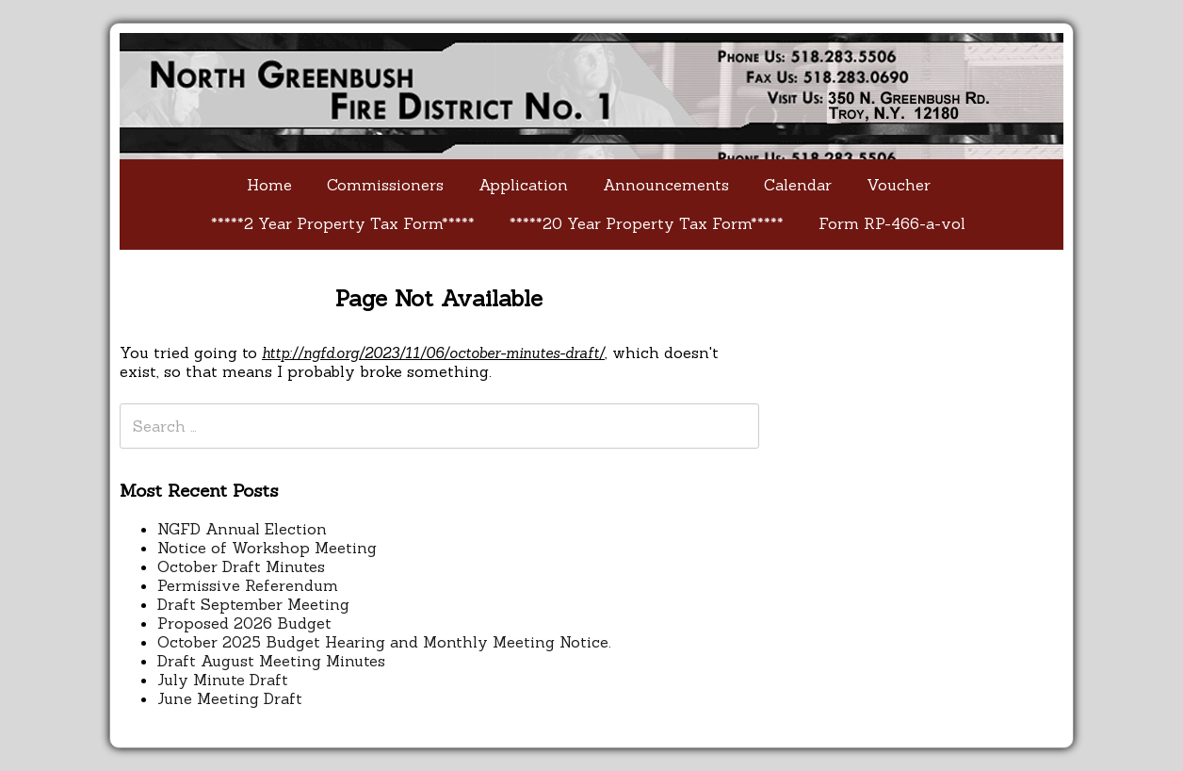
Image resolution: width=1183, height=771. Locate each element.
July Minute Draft (222, 679)
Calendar (798, 184)
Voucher (899, 184)
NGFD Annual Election (242, 528)
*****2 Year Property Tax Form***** (343, 223)
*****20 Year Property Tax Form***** (647, 223)
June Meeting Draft (229, 698)
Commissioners (385, 184)
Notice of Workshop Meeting (267, 547)
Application (523, 184)
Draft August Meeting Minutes (271, 660)
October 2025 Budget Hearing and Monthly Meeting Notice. (384, 641)
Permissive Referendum (247, 585)
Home (269, 184)
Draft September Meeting (253, 604)
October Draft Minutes (241, 566)
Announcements (666, 184)
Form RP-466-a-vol (891, 223)
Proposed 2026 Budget (244, 623)
